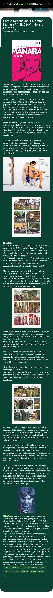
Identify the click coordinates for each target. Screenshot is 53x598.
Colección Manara (29, 567)
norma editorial (37, 571)
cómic (6, 571)
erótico (24, 571)
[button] (4, 34)
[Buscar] (49, 4)
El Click (15, 571)
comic (42, 567)
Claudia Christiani (11, 567)
